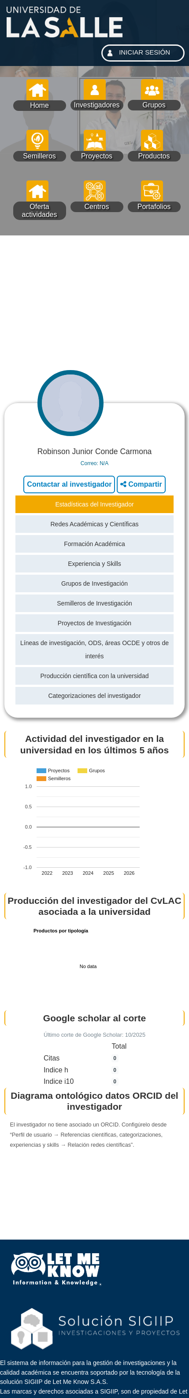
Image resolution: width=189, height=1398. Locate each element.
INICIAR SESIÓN (137, 53)
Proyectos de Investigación (94, 623)
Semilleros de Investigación (94, 603)
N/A (104, 463)
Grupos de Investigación (94, 583)
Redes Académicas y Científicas (95, 524)
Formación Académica (94, 543)
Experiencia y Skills (94, 563)
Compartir (141, 484)
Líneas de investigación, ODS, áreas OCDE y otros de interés (94, 649)
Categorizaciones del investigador (94, 695)
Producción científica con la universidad (95, 675)
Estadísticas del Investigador (94, 504)
